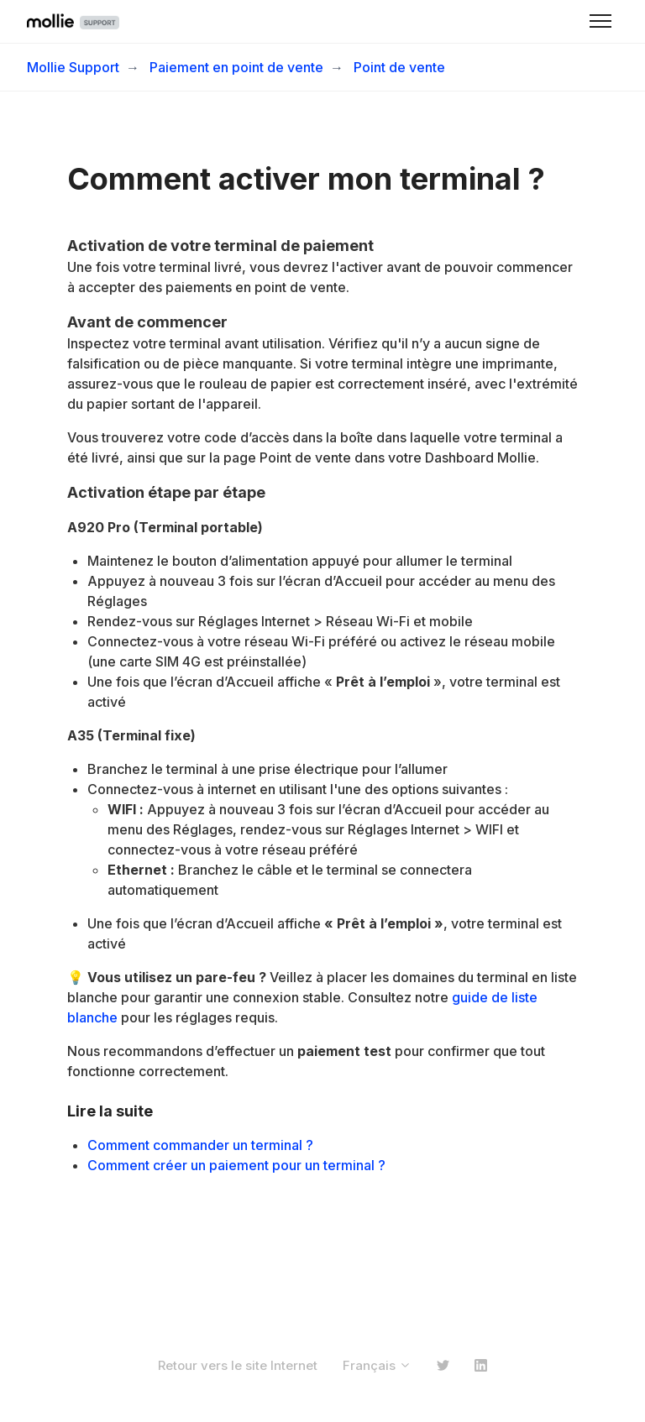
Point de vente (399, 67)
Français (377, 1365)
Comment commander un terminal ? (200, 1145)
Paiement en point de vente (236, 67)
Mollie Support (73, 67)
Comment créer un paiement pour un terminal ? (236, 1165)
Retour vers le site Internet (237, 1365)
